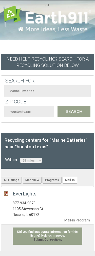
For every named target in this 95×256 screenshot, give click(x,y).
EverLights (24, 194)
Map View (32, 180)
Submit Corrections (47, 239)
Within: (23, 160)
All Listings (11, 180)
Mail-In (70, 180)
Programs (52, 180)
